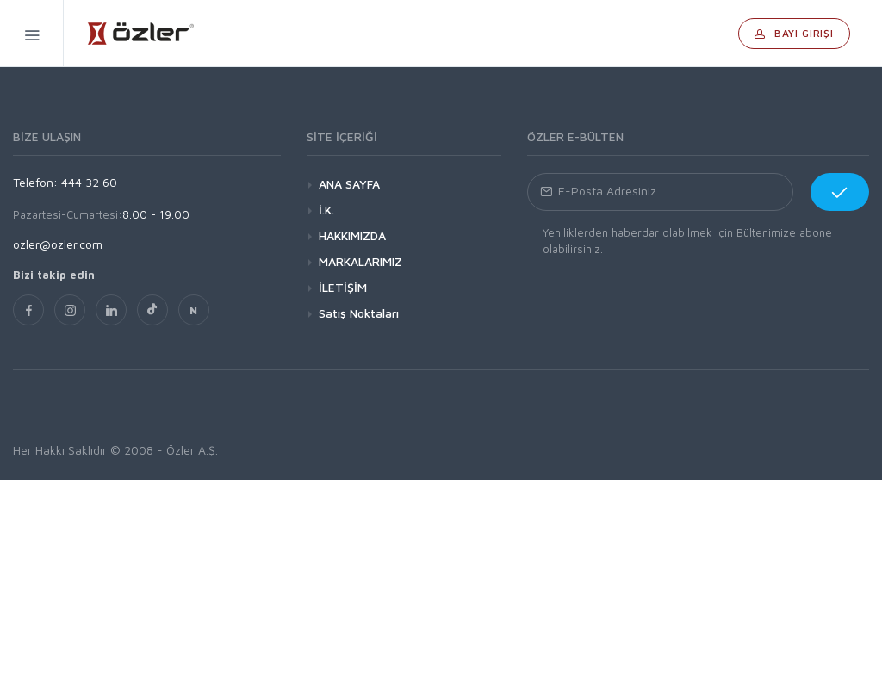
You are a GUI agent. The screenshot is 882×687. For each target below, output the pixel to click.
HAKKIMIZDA (352, 235)
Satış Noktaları (359, 313)
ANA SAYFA (349, 183)
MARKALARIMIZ (360, 261)
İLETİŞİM (343, 287)
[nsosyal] (193, 309)
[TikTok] (152, 309)
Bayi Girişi (794, 33)
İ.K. (326, 209)
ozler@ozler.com (57, 244)
